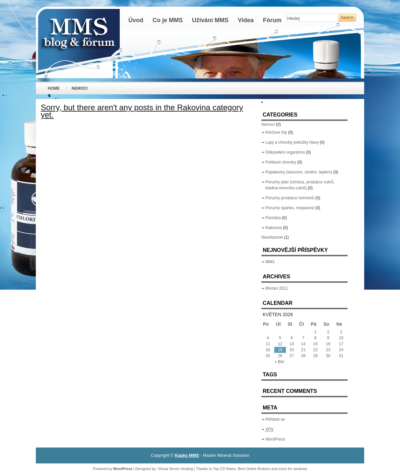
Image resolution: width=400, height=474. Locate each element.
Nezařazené (272, 237)
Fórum (272, 20)
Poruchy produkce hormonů (289, 198)
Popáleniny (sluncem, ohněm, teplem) (298, 172)
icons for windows (292, 469)
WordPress (275, 439)
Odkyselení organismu (285, 152)
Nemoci (80, 88)
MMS (270, 262)
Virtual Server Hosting (175, 469)
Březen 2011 (276, 288)
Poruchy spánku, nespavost (289, 208)
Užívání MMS (210, 20)
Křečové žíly (276, 132)
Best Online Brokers (254, 469)
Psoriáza (273, 217)
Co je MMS (168, 20)
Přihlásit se (275, 419)
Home (54, 88)
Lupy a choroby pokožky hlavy (292, 142)
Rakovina (273, 227)
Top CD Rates (224, 469)
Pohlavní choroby (280, 162)
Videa (246, 20)
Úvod (135, 20)
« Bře (279, 361)
